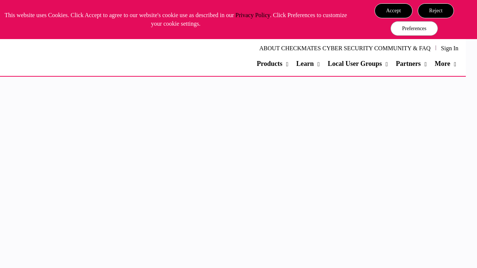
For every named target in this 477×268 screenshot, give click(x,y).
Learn (305, 63)
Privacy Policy (253, 15)
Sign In (449, 48)
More (442, 63)
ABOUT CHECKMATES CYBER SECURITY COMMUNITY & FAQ (345, 48)
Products (269, 63)
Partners (408, 63)
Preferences (414, 28)
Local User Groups (355, 63)
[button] (394, 10)
